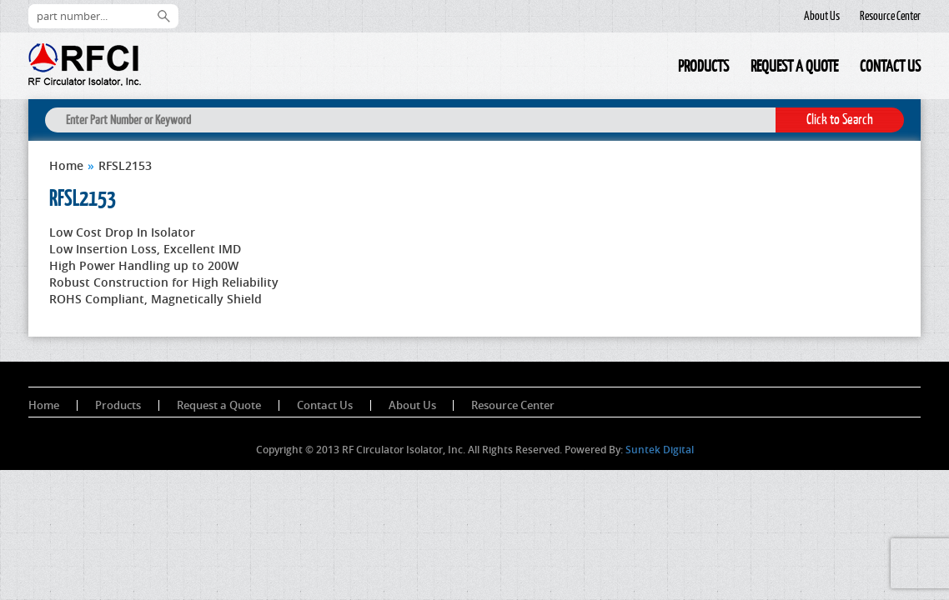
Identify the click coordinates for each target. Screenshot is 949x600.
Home (656, 69)
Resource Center (890, 16)
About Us (822, 16)
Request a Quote (794, 66)
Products (703, 66)
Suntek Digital (659, 449)
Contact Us (890, 66)
